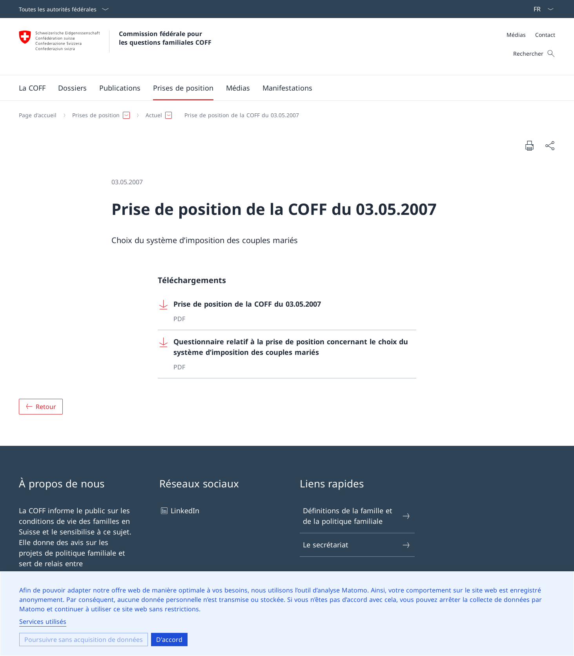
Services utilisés (42, 621)
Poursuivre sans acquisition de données (83, 639)
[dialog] (287, 613)
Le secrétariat (357, 545)
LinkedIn (179, 511)
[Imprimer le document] (529, 145)
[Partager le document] (549, 145)
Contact (545, 34)
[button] (32, 87)
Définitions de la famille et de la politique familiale (357, 516)
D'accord (169, 639)
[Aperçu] (41, 406)
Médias (516, 34)
